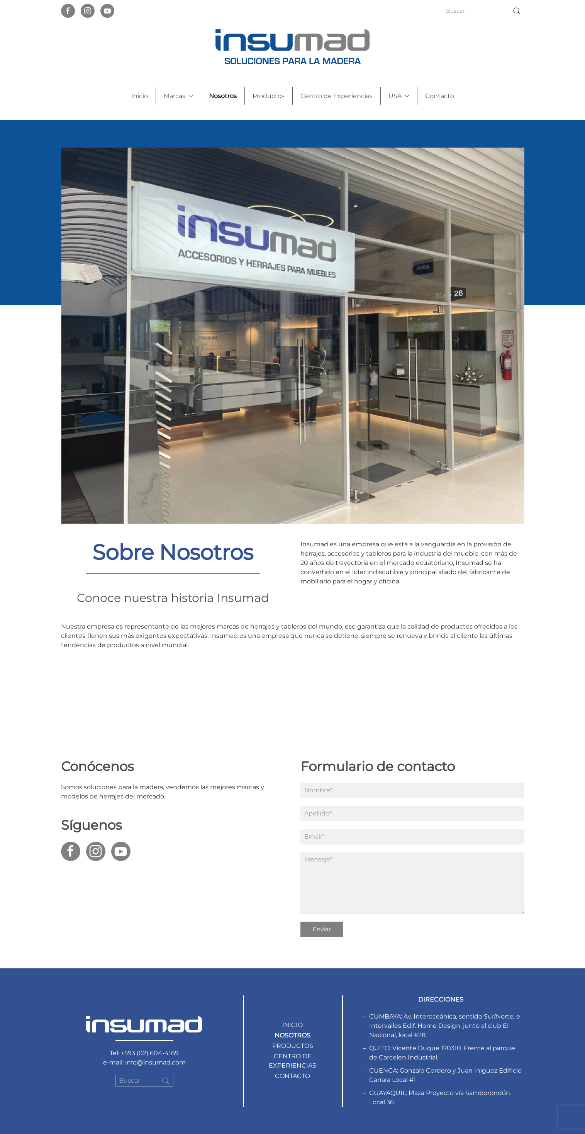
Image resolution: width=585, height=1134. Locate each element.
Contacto (439, 96)
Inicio (139, 96)
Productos (269, 96)
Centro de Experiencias (336, 96)
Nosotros (223, 96)
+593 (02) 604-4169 (150, 1053)
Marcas (178, 96)
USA (398, 96)
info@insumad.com (155, 1062)
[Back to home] (292, 46)
